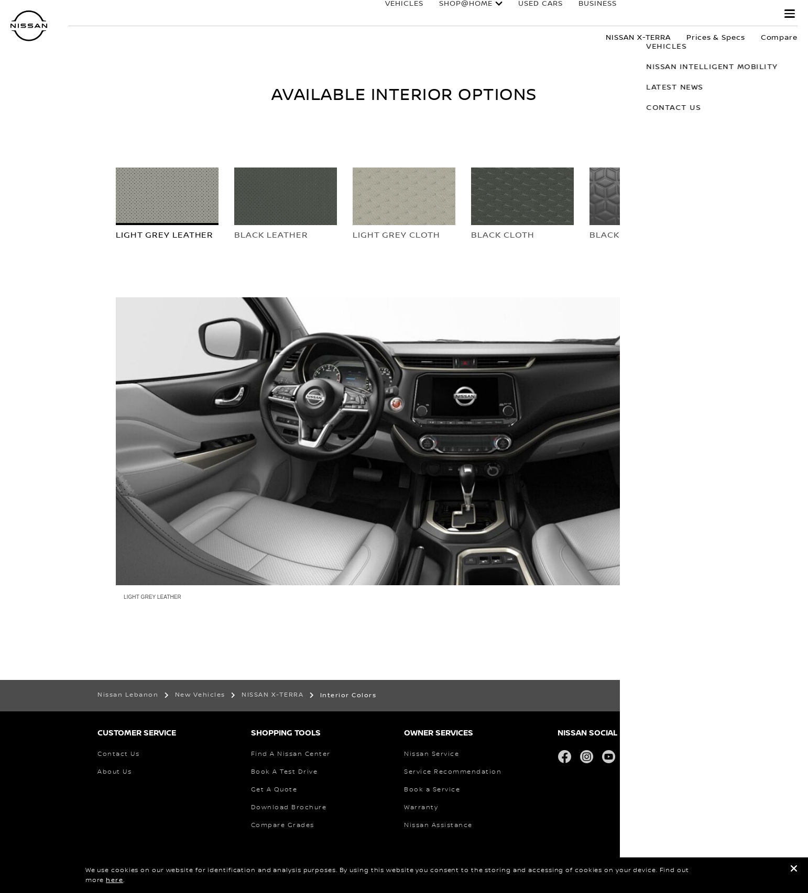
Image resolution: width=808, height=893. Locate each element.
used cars (530, 14)
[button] (789, 13)
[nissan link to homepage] (28, 25)
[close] (794, 870)
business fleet (600, 14)
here (114, 880)
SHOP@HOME (455, 14)
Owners (665, 14)
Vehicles (394, 14)
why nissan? (734, 14)
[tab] (167, 208)
